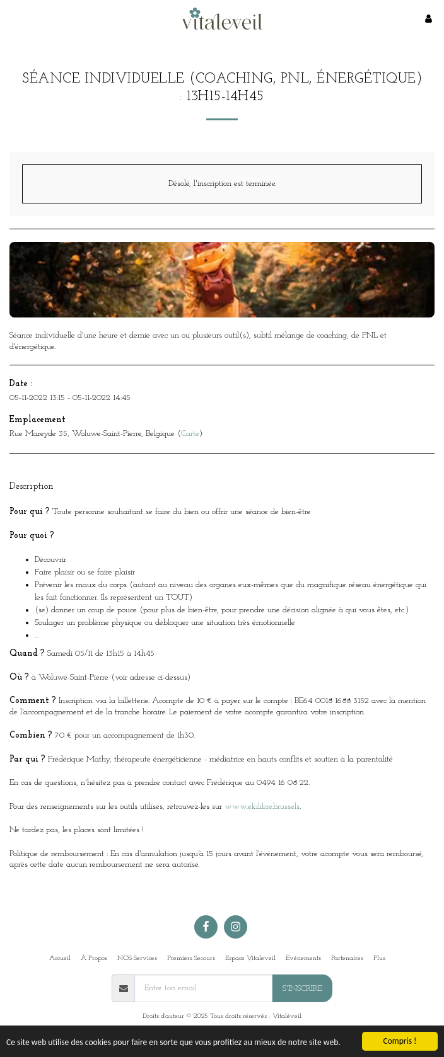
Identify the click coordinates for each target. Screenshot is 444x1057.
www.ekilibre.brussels (262, 806)
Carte (190, 433)
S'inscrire (302, 988)
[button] (14, 18)
